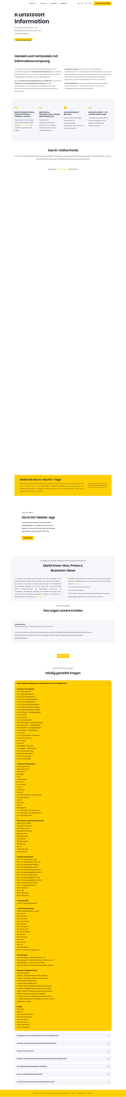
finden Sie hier (40, 597)
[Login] (82, 3)
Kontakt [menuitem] (73, 1093)
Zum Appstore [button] (27, 538)
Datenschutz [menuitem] (81, 1093)
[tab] (53, 169)
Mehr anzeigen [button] (63, 656)
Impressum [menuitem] (90, 1093)
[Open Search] (86, 3)
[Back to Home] (18, 3)
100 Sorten (77, 584)
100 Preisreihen (25, 125)
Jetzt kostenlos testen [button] (102, 3)
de (90, 3)
